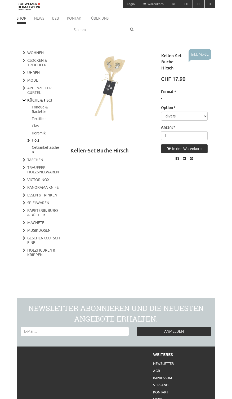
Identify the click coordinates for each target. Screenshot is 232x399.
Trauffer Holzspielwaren (43, 169)
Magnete (35, 223)
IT (210, 4)
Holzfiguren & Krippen (41, 252)
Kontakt (75, 18)
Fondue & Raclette (40, 109)
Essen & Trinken (42, 195)
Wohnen (35, 53)
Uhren (33, 73)
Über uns (100, 18)
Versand (160, 385)
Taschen (35, 160)
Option (168, 107)
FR (198, 4)
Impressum (162, 378)
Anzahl (168, 127)
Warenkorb (153, 4)
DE (174, 4)
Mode (32, 80)
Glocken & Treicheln (37, 62)
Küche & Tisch (40, 100)
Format (168, 91)
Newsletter (163, 363)
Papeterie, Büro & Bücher (42, 212)
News (39, 18)
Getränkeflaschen (45, 149)
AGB (156, 371)
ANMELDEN (174, 331)
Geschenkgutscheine (43, 240)
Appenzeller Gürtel (39, 90)
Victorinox (38, 180)
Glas (35, 126)
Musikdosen (39, 230)
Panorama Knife (43, 187)
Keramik (39, 133)
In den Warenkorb (184, 149)
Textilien (39, 119)
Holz (35, 140)
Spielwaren (38, 203)
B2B (55, 18)
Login (131, 4)
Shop (21, 18)
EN (186, 4)
